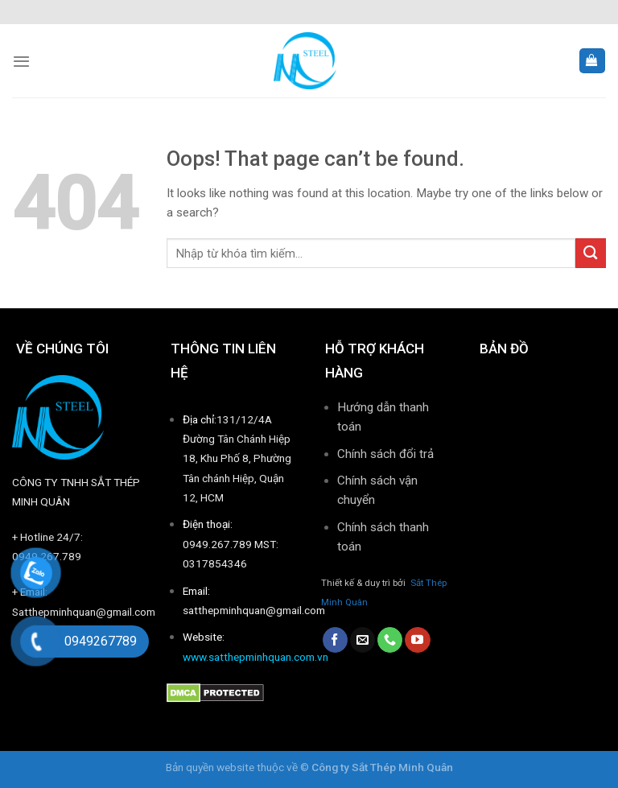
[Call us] (389, 640)
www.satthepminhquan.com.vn (255, 656)
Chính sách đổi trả (385, 454)
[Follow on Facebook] (335, 640)
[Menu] (21, 61)
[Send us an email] (362, 640)
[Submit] (590, 253)
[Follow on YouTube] (417, 640)
